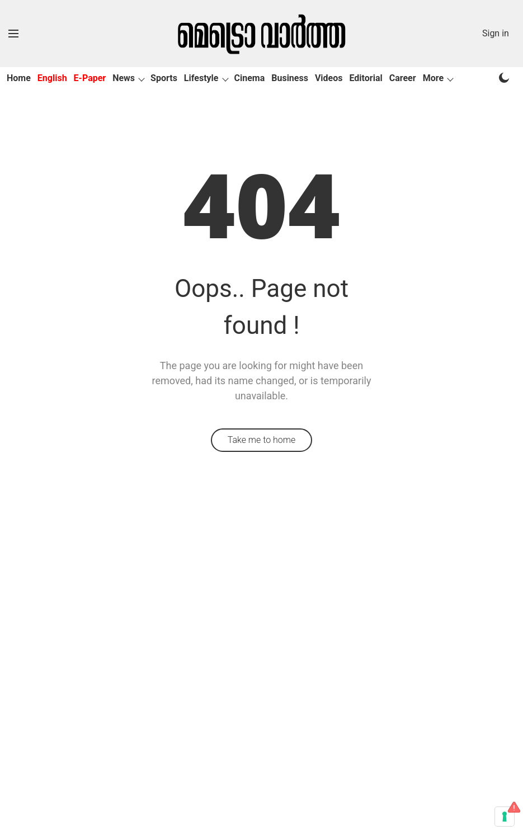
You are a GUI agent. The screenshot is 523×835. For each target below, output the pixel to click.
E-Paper (90, 78)
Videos (329, 78)
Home (19, 78)
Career (402, 78)
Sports (163, 78)
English (52, 78)
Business (289, 78)
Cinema (249, 78)
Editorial (366, 78)
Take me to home (262, 440)
